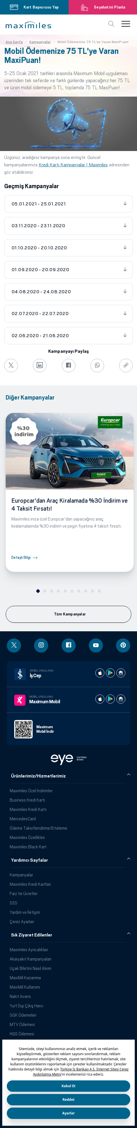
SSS (13, 902)
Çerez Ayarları (22, 921)
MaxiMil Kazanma (25, 977)
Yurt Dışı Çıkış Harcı (26, 1005)
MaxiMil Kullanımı (25, 987)
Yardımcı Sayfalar (29, 860)
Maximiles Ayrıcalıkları (29, 949)
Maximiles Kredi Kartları (30, 884)
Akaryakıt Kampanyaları (30, 959)
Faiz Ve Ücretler (23, 893)
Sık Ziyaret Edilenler (31, 935)
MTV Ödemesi (22, 1024)
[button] (28, 25)
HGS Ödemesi (22, 1033)
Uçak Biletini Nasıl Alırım (30, 968)
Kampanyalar (21, 874)
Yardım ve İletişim (25, 912)
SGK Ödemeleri (23, 1015)
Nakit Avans (20, 996)
